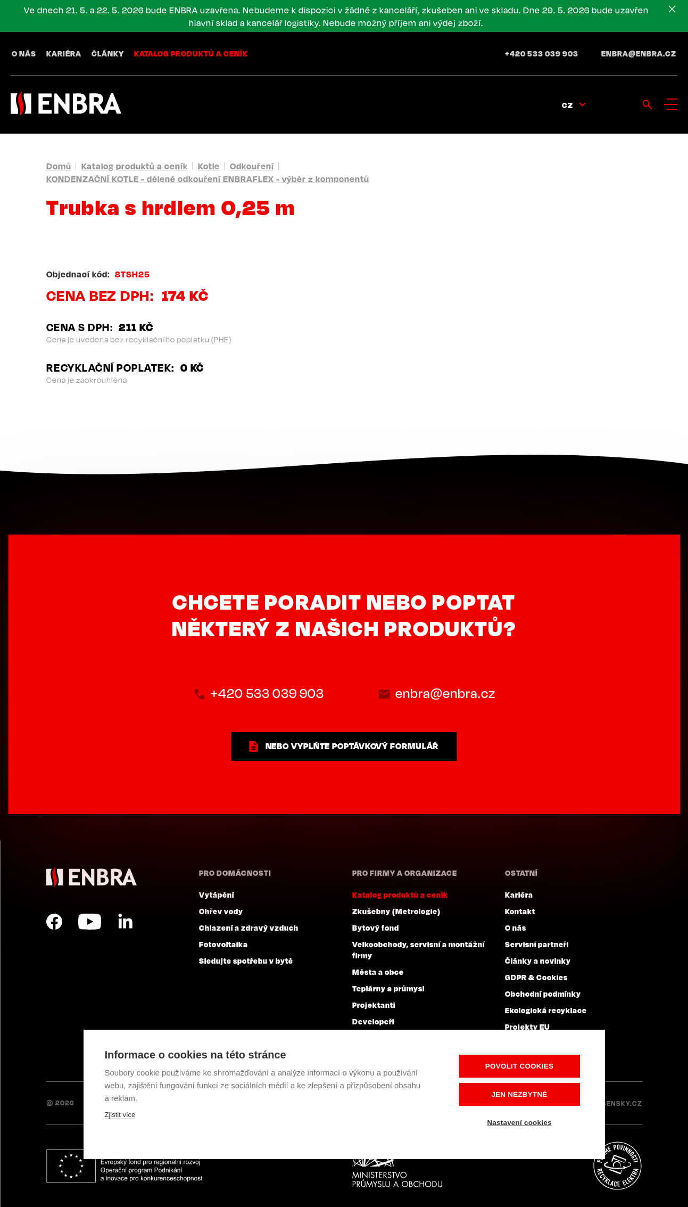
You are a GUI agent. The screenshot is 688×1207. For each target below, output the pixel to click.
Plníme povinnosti (617, 1166)
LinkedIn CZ (125, 922)
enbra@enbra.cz (638, 53)
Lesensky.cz (618, 1103)
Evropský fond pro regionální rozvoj (124, 1166)
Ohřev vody (221, 911)
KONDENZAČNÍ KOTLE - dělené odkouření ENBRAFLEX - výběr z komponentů (207, 179)
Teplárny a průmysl (388, 988)
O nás (24, 53)
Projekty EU (527, 1026)
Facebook (54, 922)
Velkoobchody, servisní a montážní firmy (418, 949)
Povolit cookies (519, 1066)
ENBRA (91, 877)
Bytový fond (375, 927)
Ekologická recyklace (546, 1010)
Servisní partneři (537, 944)
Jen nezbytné (519, 1094)
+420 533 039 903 (541, 53)
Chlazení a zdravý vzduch (249, 927)
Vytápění (216, 894)
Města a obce (378, 971)
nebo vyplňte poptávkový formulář (352, 746)
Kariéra (63, 53)
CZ (567, 105)
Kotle (209, 166)
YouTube (89, 922)
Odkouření (252, 166)
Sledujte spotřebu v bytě (246, 960)
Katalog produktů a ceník (191, 53)
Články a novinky (538, 960)
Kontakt (520, 911)
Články (108, 53)
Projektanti (373, 1004)
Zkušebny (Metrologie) (396, 911)
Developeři (373, 1021)
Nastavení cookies (519, 1123)
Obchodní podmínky (543, 993)
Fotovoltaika (223, 944)
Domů (58, 166)
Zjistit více (120, 1115)
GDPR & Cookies (536, 977)
